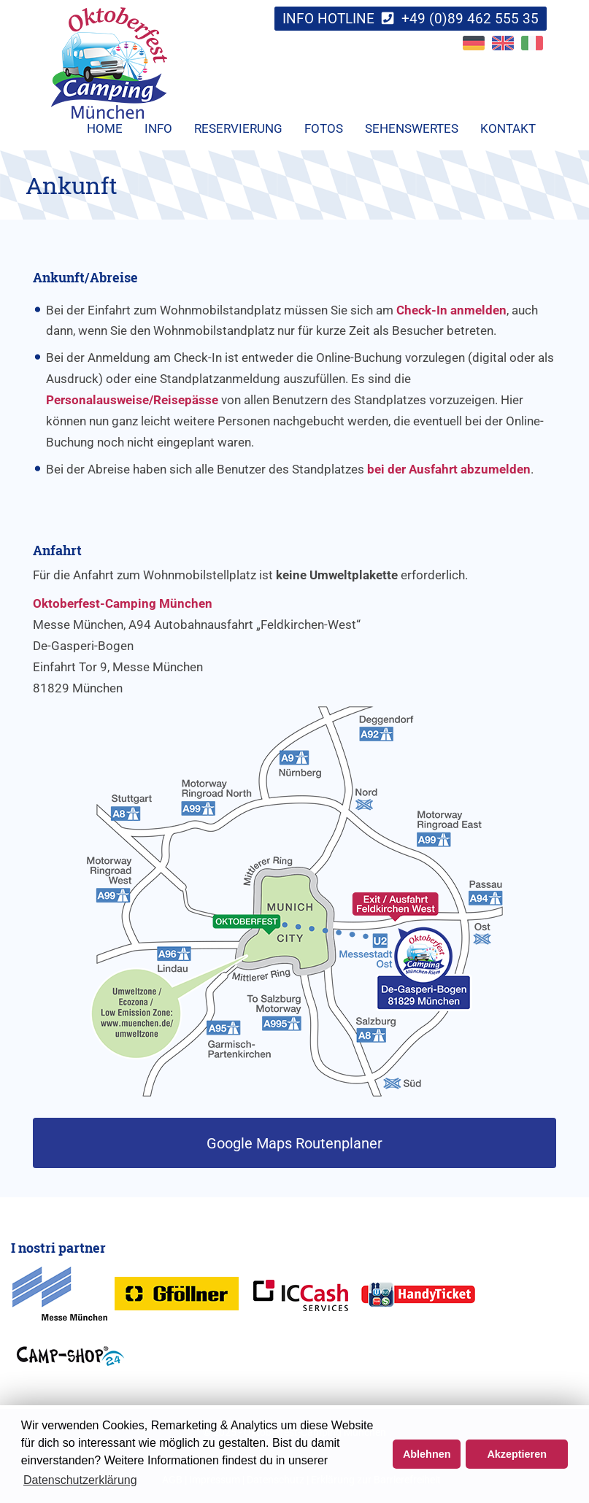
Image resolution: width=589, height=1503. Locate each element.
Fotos (323, 128)
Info (158, 128)
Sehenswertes (411, 128)
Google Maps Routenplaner (294, 1143)
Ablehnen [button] (427, 1454)
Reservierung (238, 128)
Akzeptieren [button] (517, 1454)
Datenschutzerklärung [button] (80, 1480)
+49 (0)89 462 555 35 (470, 18)
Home (105, 128)
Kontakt (508, 128)
